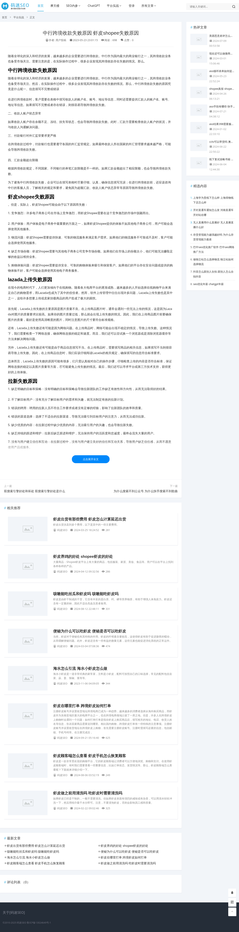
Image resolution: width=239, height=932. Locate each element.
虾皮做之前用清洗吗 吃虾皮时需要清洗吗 (87, 793)
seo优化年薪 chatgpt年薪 (208, 284)
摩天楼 (54, 6)
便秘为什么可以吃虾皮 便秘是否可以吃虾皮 (89, 631)
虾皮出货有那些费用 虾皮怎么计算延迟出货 (89, 519)
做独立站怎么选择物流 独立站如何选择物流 (213, 262)
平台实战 (113, 6)
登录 (132, 6)
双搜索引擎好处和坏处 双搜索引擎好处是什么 (34, 491)
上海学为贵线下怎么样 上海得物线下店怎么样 (213, 200)
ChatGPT (94, 6)
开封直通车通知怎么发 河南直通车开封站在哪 (213, 212)
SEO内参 (72, 6)
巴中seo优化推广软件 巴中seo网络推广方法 (213, 249)
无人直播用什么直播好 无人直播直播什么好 (213, 225)
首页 (41, 6)
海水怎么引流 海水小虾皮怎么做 (80, 668)
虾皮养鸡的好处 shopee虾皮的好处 (83, 556)
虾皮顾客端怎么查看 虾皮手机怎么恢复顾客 (89, 756)
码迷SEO (21, 922)
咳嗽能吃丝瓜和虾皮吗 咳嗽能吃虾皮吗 (85, 594)
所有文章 (147, 6)
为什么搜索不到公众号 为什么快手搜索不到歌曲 (146, 491)
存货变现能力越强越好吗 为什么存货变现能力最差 (213, 237)
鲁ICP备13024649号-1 (39, 922)
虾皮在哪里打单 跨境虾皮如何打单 (82, 706)
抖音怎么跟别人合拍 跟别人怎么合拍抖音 (213, 274)
